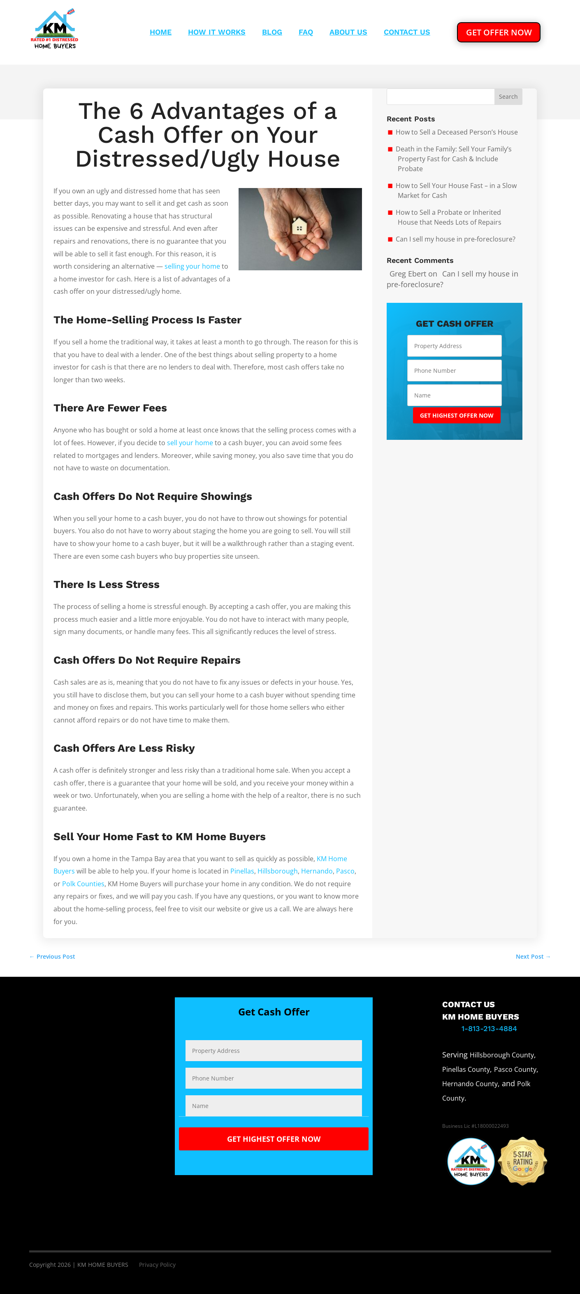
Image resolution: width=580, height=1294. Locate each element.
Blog (272, 32)
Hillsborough (278, 871)
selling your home (192, 266)
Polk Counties (83, 883)
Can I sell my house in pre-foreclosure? (455, 239)
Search (508, 96)
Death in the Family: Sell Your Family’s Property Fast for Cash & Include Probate (454, 158)
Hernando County (470, 1083)
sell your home (190, 442)
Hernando (317, 871)
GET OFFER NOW (499, 31)
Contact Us (407, 32)
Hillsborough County (502, 1054)
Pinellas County (466, 1069)
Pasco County (515, 1069)
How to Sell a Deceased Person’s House (457, 132)
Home (161, 32)
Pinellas (242, 871)
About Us (348, 32)
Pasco (345, 871)
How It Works (217, 32)
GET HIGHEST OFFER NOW (457, 415)
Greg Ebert (408, 274)
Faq (306, 32)
